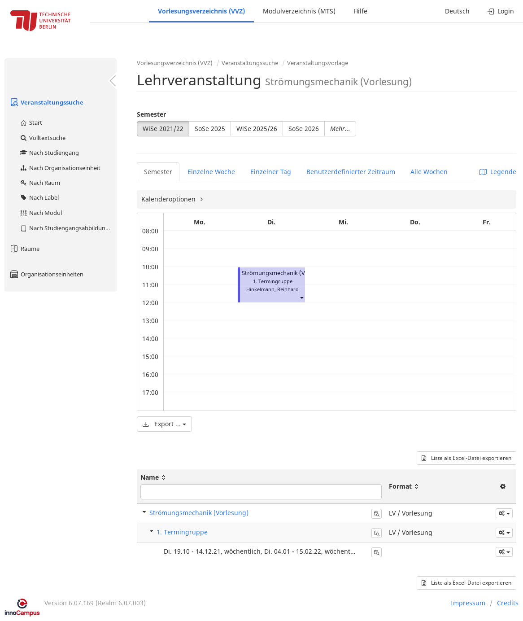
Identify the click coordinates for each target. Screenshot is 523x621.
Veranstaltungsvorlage (317, 63)
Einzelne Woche (211, 171)
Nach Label (39, 197)
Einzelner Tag (270, 171)
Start (30, 122)
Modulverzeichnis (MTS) (299, 11)
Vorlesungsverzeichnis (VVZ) (201, 11)
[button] (301, 297)
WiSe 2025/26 (256, 128)
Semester (151, 114)
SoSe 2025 (210, 128)
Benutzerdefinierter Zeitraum (350, 171)
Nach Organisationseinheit (59, 168)
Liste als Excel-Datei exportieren (466, 458)
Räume (24, 249)
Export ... (164, 424)
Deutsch (457, 11)
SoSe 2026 (303, 128)
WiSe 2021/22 (163, 128)
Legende (497, 171)
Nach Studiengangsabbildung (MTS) (68, 228)
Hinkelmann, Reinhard (272, 289)
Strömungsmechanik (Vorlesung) (286, 273)
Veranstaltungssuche (46, 102)
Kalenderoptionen (169, 199)
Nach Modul (40, 213)
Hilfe (360, 11)
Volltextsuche (42, 138)
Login (501, 11)
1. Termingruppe (182, 532)
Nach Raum (39, 183)
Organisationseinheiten (46, 274)
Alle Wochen (429, 171)
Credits (508, 603)
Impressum (468, 603)
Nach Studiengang (49, 153)
